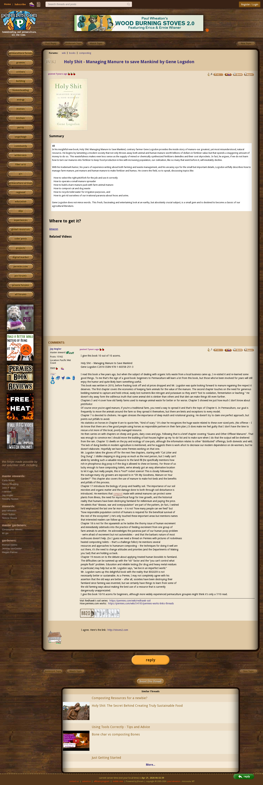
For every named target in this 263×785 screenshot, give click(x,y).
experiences (20, 220)
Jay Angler (55, 349)
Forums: (53, 53)
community (20, 146)
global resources (20, 229)
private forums (20, 285)
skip (20, 211)
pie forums (21, 276)
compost (118, 493)
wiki (64, 53)
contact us (74, 781)
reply (150, 660)
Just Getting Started (106, 757)
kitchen (20, 118)
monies (20, 109)
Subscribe (20, 4)
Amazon (53, 229)
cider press (21, 238)
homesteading (21, 90)
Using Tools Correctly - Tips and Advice (121, 727)
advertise (86, 781)
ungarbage (21, 137)
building (20, 81)
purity (20, 127)
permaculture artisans (20, 183)
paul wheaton (173, 781)
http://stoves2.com (118, 629)
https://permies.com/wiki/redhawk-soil (130, 600)
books (72, 53)
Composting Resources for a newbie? (119, 698)
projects (20, 248)
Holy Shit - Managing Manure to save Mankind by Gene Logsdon (129, 61)
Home (7, 4)
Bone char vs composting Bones (116, 734)
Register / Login (249, 4)
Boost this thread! (151, 681)
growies (20, 62)
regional (20, 192)
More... (150, 764)
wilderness (21, 155)
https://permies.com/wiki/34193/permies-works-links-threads (141, 603)
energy (20, 100)
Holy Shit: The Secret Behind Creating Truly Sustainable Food (137, 705)
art (20, 174)
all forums (20, 294)
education (20, 201)
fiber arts (20, 164)
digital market (21, 257)
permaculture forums (21, 53)
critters (20, 72)
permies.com (20, 266)
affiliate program (101, 781)
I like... (53, 374)
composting (85, 53)
